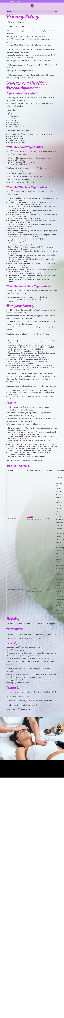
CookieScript (31, 588)
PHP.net (30, 517)
